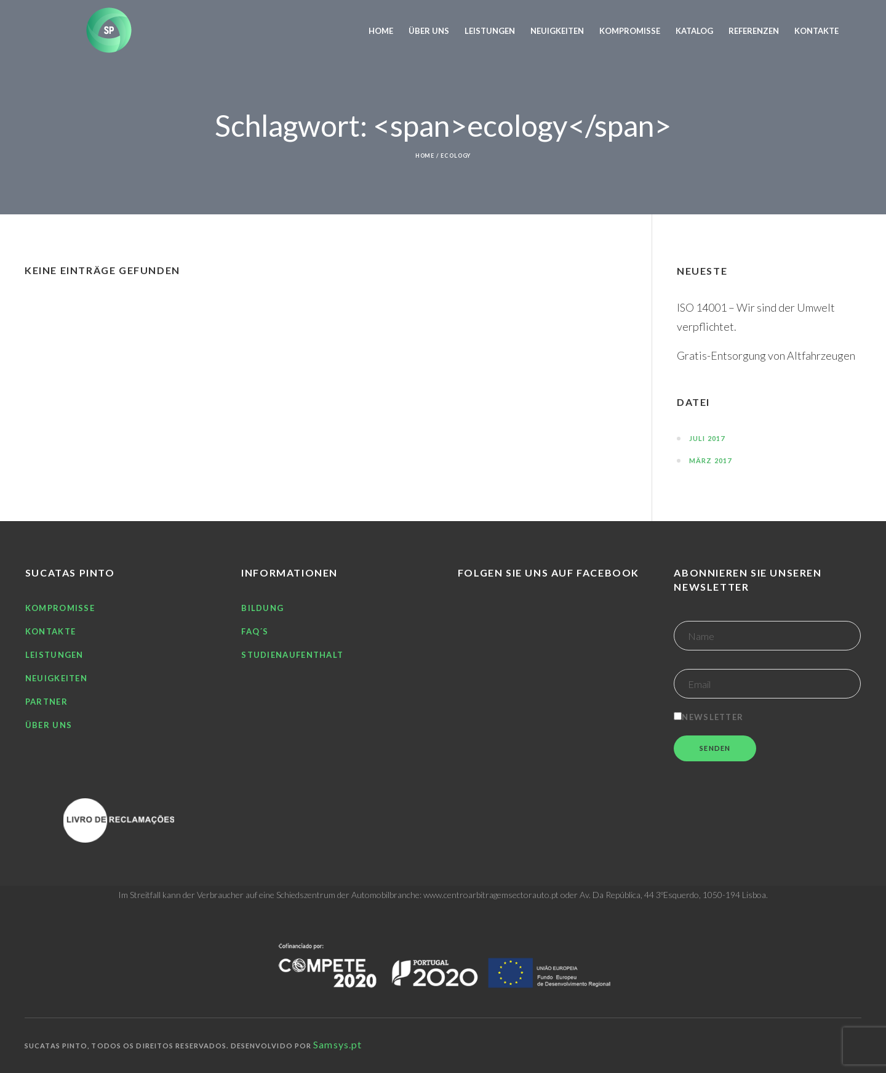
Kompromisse (60, 608)
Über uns (48, 725)
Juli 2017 (707, 438)
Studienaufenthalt (292, 655)
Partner (46, 702)
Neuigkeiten (56, 678)
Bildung (262, 608)
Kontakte (50, 631)
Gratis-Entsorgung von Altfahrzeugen (766, 355)
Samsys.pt (337, 1044)
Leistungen (54, 655)
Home (425, 155)
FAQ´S (255, 631)
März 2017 (710, 460)
